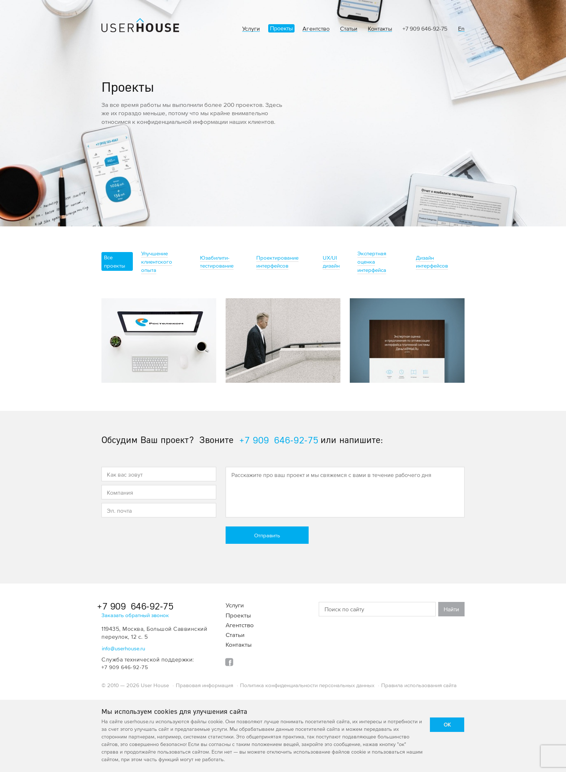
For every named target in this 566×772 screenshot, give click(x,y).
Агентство (315, 29)
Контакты (380, 29)
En (461, 29)
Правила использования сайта (419, 685)
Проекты (281, 28)
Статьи (348, 29)
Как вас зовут (125, 474)
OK (447, 724)
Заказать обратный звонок (135, 615)
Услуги (251, 29)
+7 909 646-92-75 (425, 28)
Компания (120, 492)
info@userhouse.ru (123, 648)
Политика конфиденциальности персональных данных (307, 685)
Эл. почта (119, 511)
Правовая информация (204, 685)
